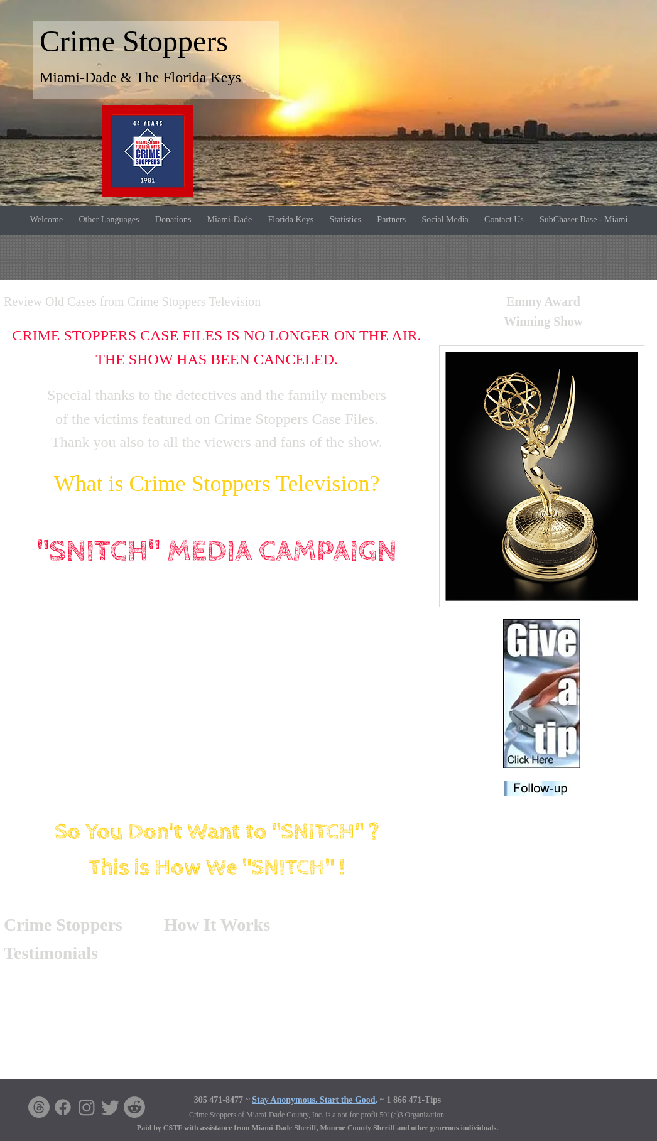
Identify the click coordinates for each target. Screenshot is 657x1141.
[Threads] (39, 1107)
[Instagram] (86, 1107)
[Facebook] (62, 1107)
